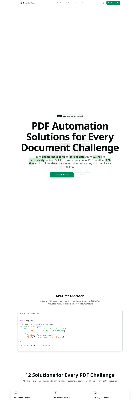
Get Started (113, 3)
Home (53, 3)
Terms (84, 3)
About (70, 3)
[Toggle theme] (104, 3)
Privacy (77, 3)
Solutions (61, 3)
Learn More (83, 175)
